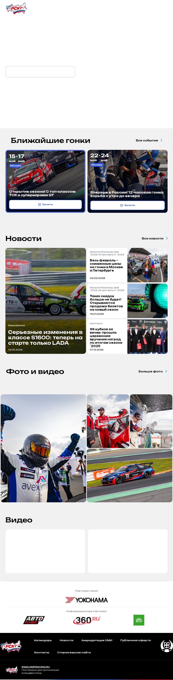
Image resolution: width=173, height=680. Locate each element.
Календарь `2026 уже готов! (40, 71)
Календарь (43, 640)
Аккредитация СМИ (96, 640)
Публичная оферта (135, 640)
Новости (66, 640)
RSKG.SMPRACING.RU (36, 667)
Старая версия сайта (74, 652)
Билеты (45, 204)
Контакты (41, 652)
